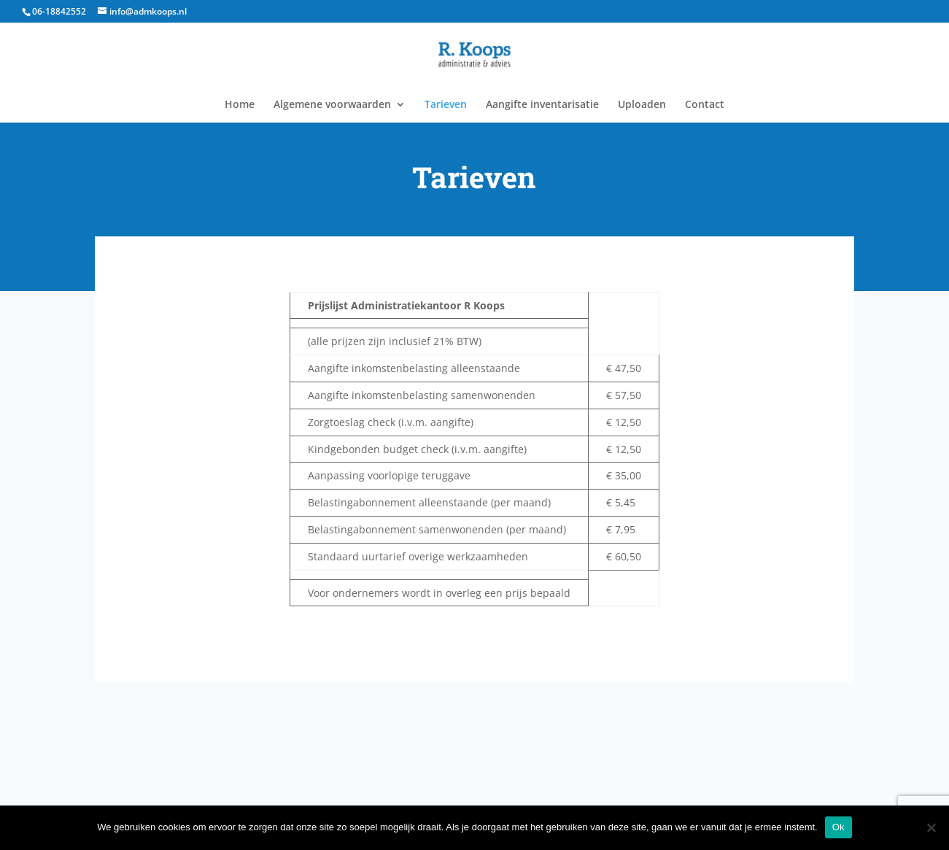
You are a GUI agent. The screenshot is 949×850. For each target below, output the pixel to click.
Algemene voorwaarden (332, 105)
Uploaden (642, 105)
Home (240, 105)
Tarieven (446, 105)
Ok (838, 827)
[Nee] (930, 827)
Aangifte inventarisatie (542, 105)
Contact (704, 105)
